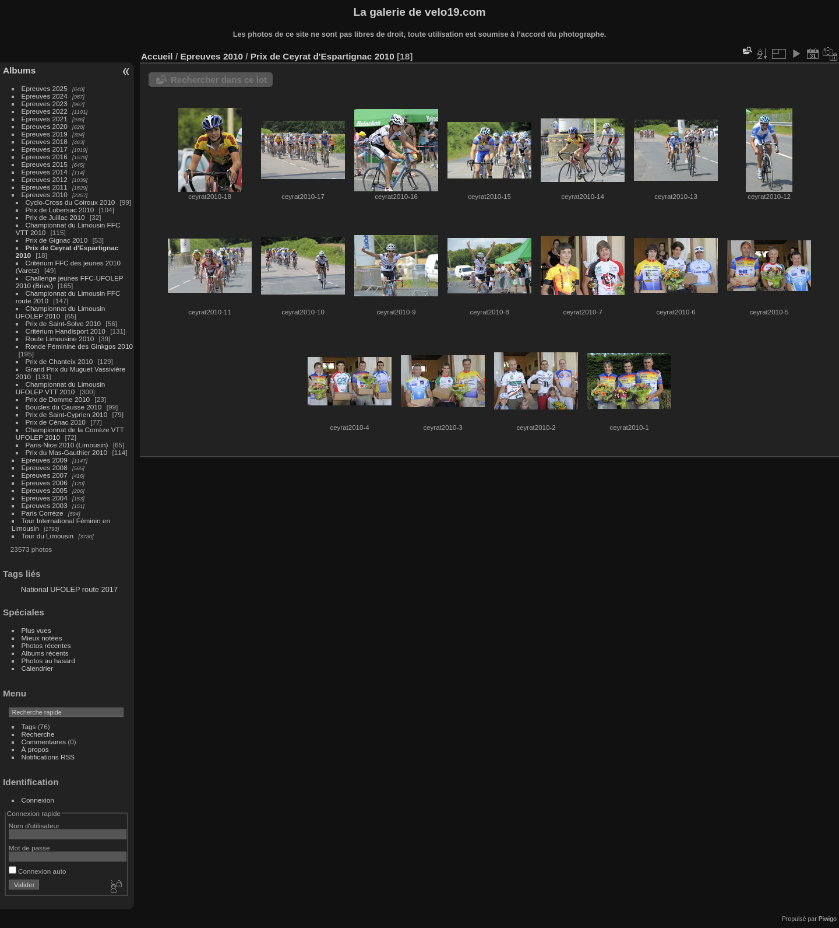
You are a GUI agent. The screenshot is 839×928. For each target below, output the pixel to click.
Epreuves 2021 (45, 118)
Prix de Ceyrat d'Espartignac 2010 (322, 56)
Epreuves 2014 (45, 172)
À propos (35, 749)
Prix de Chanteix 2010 (59, 361)
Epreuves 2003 (45, 505)
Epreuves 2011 (45, 187)
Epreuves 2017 (45, 149)
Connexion (38, 800)
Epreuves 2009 (45, 460)
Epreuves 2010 (45, 194)
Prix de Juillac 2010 (55, 217)
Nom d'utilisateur (34, 825)
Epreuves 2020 (45, 126)
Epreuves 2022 (45, 111)
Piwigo (828, 918)
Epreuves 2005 (45, 490)
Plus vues (36, 630)
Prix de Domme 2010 (58, 399)
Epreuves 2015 (45, 164)
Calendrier (37, 668)
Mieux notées (42, 638)
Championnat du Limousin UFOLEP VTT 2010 (60, 387)
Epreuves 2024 (45, 96)
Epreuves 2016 (45, 156)
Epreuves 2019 (45, 134)
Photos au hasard (48, 660)
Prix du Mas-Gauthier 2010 (67, 452)
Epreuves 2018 (45, 141)
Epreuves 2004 (45, 498)
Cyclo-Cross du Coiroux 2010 (70, 202)
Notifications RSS (48, 757)
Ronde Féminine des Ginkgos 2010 (79, 346)
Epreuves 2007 (45, 475)
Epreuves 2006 (45, 482)
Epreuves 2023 (45, 103)
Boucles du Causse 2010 (64, 407)
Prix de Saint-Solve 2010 (63, 323)
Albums (19, 70)
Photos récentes (46, 645)
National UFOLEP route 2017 (69, 589)
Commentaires (44, 741)
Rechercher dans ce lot (219, 80)
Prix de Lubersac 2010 (60, 209)
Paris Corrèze (43, 513)
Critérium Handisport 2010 (65, 331)
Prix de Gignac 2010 (57, 240)
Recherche (38, 734)
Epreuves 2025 (45, 88)
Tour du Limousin (48, 536)
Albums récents (45, 653)
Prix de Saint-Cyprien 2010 (67, 414)
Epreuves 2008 (45, 467)
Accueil (157, 56)
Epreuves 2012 (45, 179)
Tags (29, 726)
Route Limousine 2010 (60, 338)
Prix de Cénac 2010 (56, 422)
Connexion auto (37, 871)
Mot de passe (29, 848)
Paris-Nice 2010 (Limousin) (67, 445)
